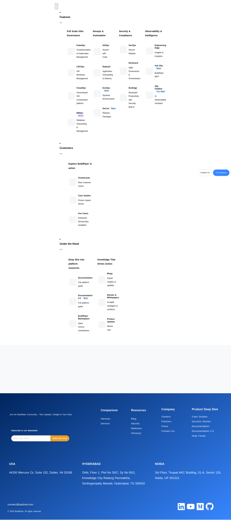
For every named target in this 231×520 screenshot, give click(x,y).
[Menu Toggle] (56, 6)
